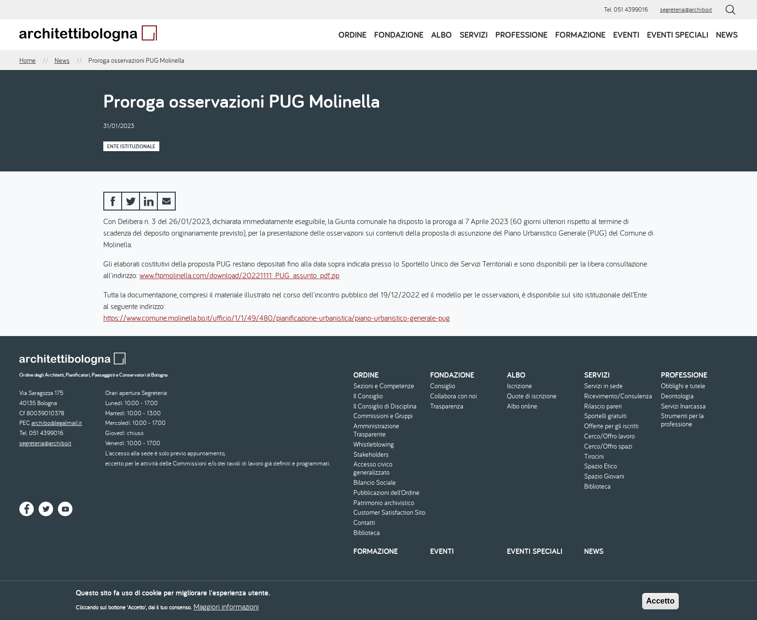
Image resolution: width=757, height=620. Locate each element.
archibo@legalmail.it (56, 423)
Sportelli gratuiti (605, 416)
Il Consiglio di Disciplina (385, 406)
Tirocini (594, 456)
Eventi (626, 34)
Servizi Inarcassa (683, 406)
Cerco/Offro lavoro (609, 436)
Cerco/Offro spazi (608, 446)
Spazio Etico (600, 466)
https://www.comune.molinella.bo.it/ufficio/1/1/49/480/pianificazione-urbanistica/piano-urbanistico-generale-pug (276, 318)
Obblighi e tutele (683, 386)
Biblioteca (366, 533)
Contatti (364, 523)
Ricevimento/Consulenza (618, 396)
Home (27, 60)
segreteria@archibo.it (686, 9)
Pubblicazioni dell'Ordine (386, 493)
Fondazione (398, 34)
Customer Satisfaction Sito (389, 512)
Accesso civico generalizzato (373, 468)
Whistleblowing (373, 444)
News (727, 34)
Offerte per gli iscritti (611, 426)
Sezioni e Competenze (383, 386)
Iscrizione (519, 386)
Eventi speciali (677, 34)
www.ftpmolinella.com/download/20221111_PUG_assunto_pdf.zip (239, 275)
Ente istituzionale (131, 146)
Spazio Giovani (604, 476)
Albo (441, 34)
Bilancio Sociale (374, 483)
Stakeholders (371, 455)
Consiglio (442, 386)
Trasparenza (446, 406)
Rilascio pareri (603, 406)
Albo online (522, 406)
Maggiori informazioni (226, 610)
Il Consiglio (368, 396)
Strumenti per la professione (682, 420)
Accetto (660, 604)
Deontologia (677, 396)
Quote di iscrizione (532, 396)
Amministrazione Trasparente (376, 430)
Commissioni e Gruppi (383, 416)
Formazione (580, 34)
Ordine (352, 34)
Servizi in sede (603, 386)
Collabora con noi (453, 396)
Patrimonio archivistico (383, 503)
